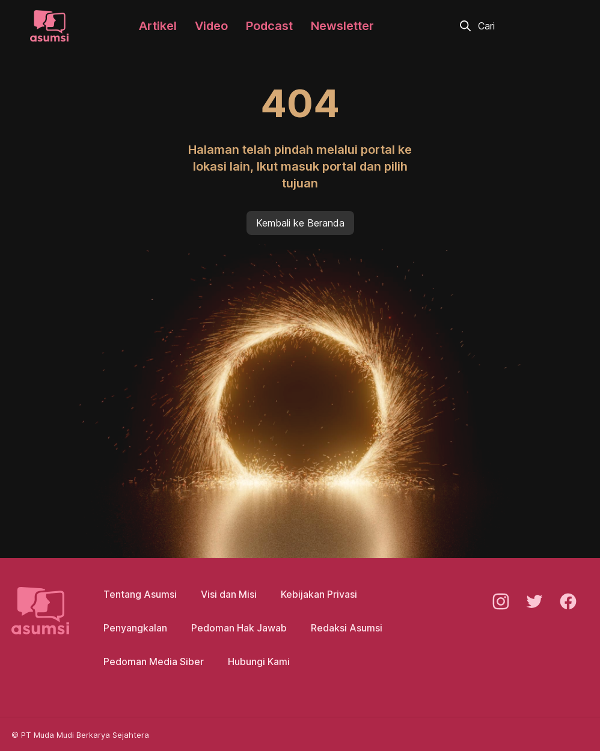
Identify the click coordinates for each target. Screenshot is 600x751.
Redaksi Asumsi (346, 628)
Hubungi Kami (259, 661)
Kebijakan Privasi (319, 594)
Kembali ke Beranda (300, 223)
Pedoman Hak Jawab (239, 628)
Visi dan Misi (229, 594)
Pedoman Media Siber (153, 661)
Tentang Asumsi (140, 594)
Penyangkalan (135, 628)
